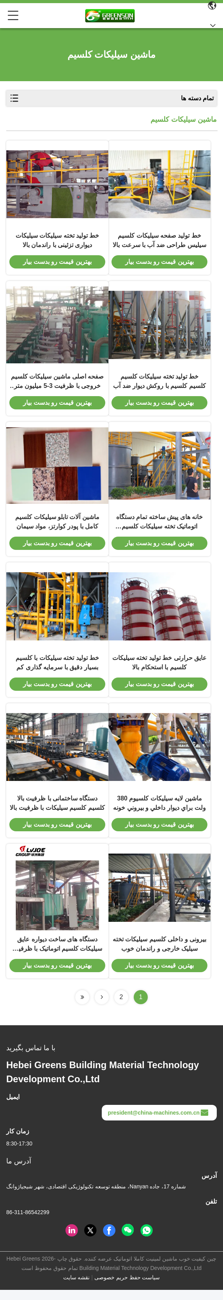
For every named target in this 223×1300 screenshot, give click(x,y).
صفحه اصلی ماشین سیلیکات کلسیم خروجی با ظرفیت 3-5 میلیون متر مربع (57, 385)
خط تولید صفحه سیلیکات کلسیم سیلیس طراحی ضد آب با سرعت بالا (159, 242)
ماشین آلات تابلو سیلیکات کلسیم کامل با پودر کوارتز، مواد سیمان (57, 527)
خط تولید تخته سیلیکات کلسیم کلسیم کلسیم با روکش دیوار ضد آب (159, 385)
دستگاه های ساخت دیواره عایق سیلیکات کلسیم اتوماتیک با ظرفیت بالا (57, 955)
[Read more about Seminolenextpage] (102, 1007)
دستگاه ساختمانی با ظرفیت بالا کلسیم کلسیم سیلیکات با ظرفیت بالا (57, 812)
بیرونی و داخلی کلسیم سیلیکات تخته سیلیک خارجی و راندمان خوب (159, 954)
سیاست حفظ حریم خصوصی (127, 1287)
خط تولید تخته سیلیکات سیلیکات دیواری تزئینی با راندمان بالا (57, 242)
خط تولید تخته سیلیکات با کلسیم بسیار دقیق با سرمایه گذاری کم (57, 669)
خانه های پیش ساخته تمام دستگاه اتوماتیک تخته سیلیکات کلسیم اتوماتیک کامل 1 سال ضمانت (159, 527)
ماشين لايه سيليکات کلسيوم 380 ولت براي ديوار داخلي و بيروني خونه (159, 812)
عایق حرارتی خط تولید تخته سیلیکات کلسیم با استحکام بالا (159, 669)
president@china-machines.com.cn (158, 1123)
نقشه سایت (76, 1287)
